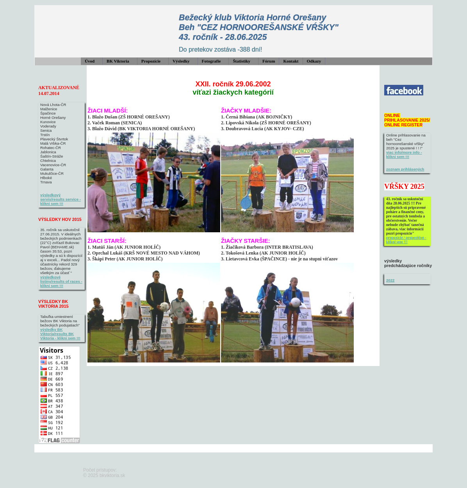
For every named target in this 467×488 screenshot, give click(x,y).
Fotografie (211, 61)
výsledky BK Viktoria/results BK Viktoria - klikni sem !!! (60, 333)
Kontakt (290, 61)
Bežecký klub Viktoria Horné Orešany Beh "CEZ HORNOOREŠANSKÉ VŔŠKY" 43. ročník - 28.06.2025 (259, 27)
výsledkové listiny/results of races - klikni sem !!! (61, 281)
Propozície (150, 61)
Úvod (89, 61)
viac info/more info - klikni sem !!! (404, 154)
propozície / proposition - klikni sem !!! (406, 239)
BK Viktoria (118, 61)
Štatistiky (241, 61)
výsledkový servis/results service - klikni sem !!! (60, 199)
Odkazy (314, 61)
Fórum (268, 61)
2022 (390, 280)
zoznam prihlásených (405, 169)
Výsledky (181, 61)
